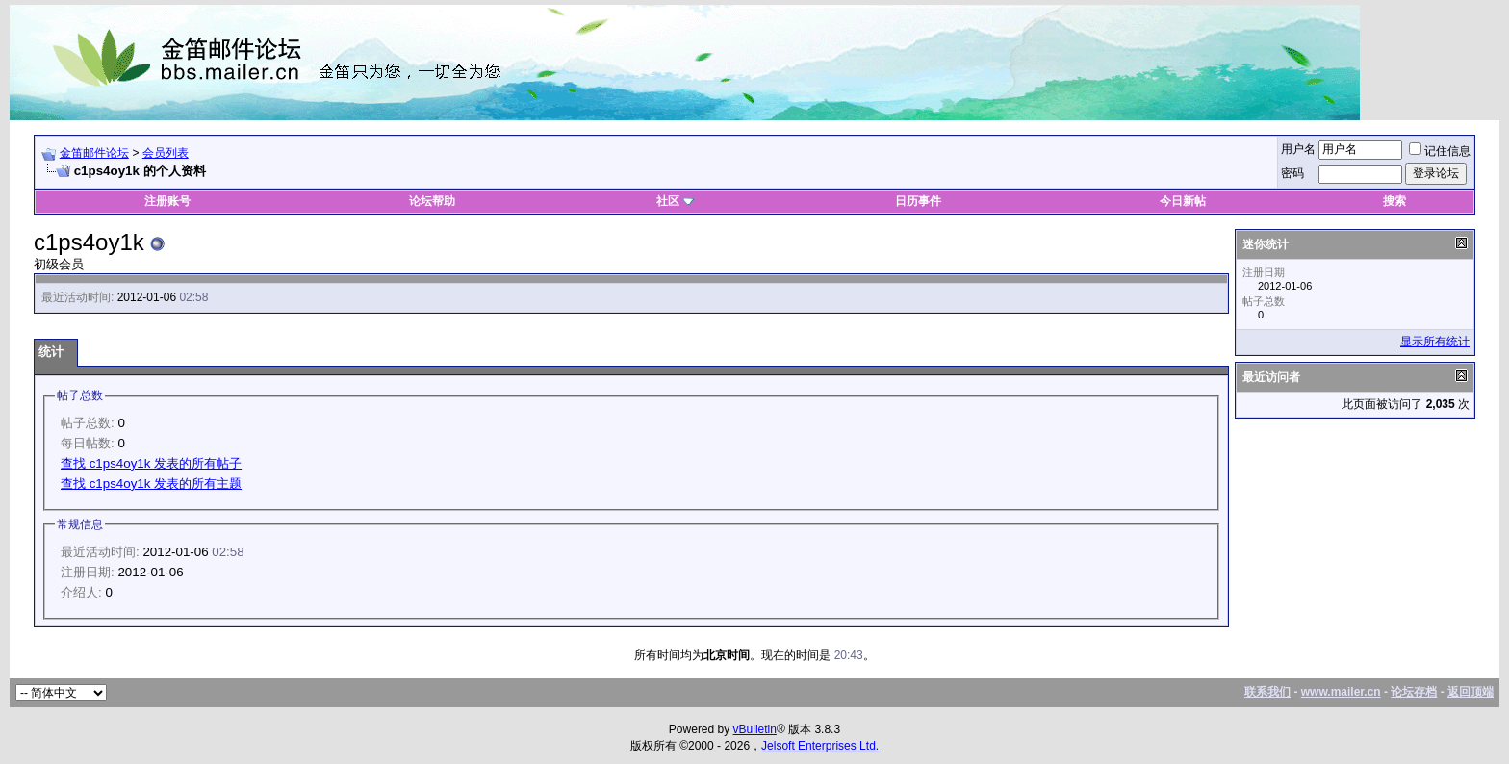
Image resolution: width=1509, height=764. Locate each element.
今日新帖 (1183, 201)
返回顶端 (1470, 692)
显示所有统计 (1435, 341)
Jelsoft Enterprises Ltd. (820, 745)
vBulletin (755, 729)
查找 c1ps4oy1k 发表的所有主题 (151, 483)
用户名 (1298, 149)
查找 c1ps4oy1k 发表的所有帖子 (151, 463)
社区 (674, 201)
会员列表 (165, 153)
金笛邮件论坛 (94, 153)
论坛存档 (1414, 692)
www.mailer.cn (1341, 692)
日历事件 (918, 201)
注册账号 (167, 201)
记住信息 (1440, 151)
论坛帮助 (432, 201)
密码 (1292, 173)
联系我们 (1267, 692)
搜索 (1394, 201)
